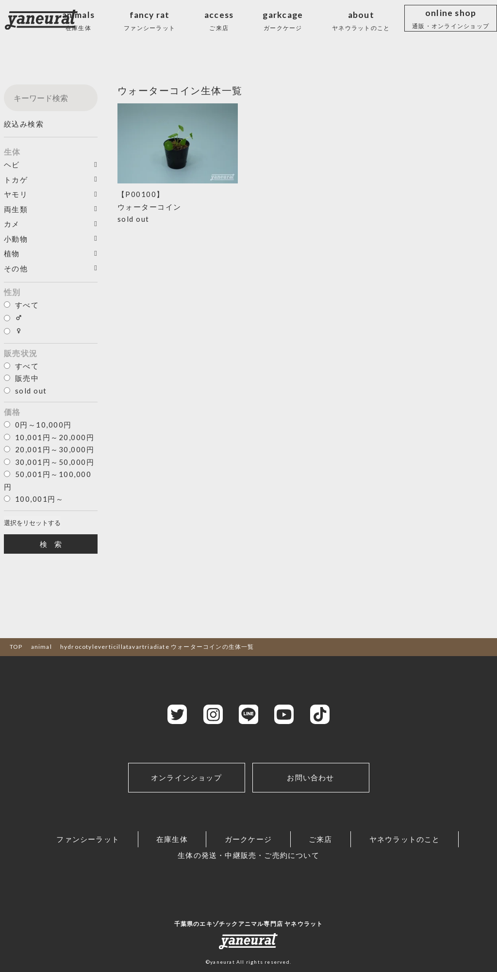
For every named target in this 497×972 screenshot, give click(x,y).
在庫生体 (172, 839)
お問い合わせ (310, 777)
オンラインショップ (186, 777)
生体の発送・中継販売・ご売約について (248, 855)
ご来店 (320, 839)
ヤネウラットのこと (404, 839)
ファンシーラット (87, 839)
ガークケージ (248, 839)
